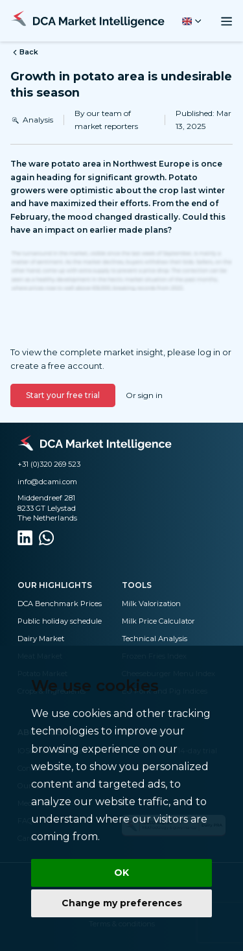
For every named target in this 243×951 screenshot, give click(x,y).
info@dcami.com (47, 481)
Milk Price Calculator (158, 621)
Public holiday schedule (59, 621)
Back (24, 52)
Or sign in (144, 395)
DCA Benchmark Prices (59, 603)
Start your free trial (63, 395)
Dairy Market (40, 638)
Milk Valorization (151, 603)
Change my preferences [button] (122, 903)
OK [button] (121, 872)
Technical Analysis (154, 638)
